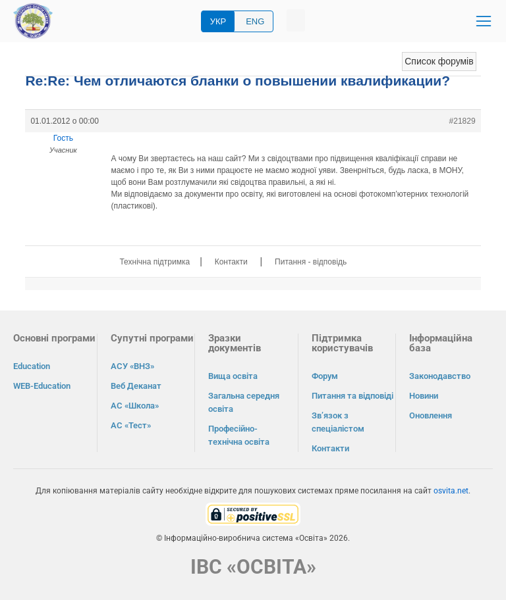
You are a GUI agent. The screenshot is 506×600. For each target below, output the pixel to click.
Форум (325, 376)
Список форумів (439, 61)
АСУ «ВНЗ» (132, 366)
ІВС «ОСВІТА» (253, 566)
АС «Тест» (131, 425)
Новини (423, 396)
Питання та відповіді (352, 396)
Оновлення (430, 415)
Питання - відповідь (311, 261)
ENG (255, 21)
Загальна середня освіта (243, 402)
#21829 (462, 121)
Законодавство (439, 376)
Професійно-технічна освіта (238, 435)
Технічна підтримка (154, 261)
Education (31, 366)
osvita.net (451, 490)
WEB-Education (41, 386)
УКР (218, 21)
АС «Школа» (135, 406)
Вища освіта (233, 376)
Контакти (231, 261)
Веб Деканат (136, 386)
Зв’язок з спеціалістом (338, 422)
